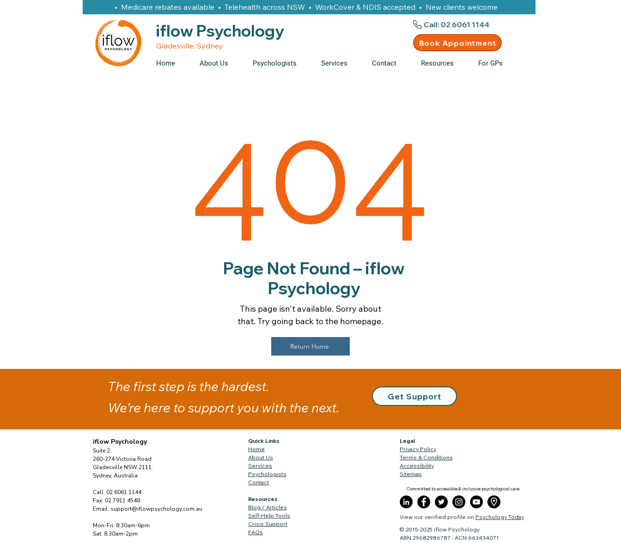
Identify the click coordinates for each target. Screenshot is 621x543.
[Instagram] (458, 501)
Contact (258, 482)
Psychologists (267, 474)
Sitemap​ (411, 474)
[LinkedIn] (406, 501)
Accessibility (417, 465)
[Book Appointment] (457, 42)
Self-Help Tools (269, 515)
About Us (260, 457)
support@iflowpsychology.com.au (156, 509)
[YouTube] (476, 501)
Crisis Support (267, 523)
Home (256, 449)
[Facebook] (423, 501)
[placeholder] (493, 501)
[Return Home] (310, 346)
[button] (442, 63)
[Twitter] (441, 501)
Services (260, 465)
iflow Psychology (120, 441)
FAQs (255, 532)
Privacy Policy (418, 449)
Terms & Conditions (426, 457)
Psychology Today (499, 516)
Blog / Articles (267, 507)
